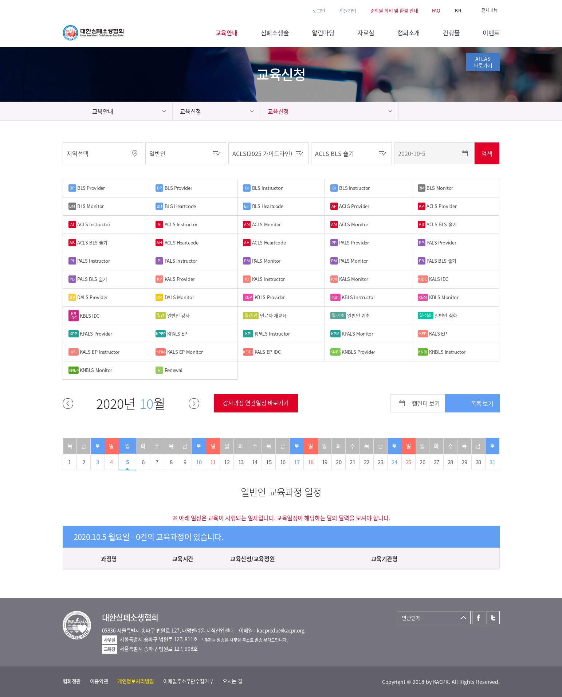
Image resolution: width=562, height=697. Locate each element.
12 (226, 462)
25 (408, 462)
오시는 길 (232, 681)
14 (255, 462)
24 (394, 462)
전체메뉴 (490, 10)
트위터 (76, 9)
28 (450, 462)
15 (268, 462)
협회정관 (72, 681)
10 (198, 462)
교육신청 (190, 111)
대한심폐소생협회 (93, 32)
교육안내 (102, 111)
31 (492, 462)
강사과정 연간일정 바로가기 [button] (256, 402)
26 (422, 462)
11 (213, 462)
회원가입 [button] (347, 10)
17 (296, 462)
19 (324, 462)
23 (380, 462)
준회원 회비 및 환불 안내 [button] (394, 10)
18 (310, 462)
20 (338, 462)
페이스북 (66, 9)
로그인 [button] (319, 10)
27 (436, 462)
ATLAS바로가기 (482, 62)
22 (366, 462)
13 (241, 462)
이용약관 (99, 681)
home (74, 111)
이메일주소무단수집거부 (188, 681)
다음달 (194, 403)
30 (478, 462)
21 (352, 462)
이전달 (68, 403)
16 (283, 462)
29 (464, 462)
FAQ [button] (436, 10)
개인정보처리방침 (135, 681)
